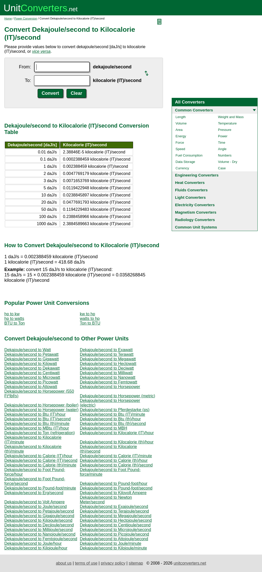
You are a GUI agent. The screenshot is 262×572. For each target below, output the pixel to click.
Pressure (224, 130)
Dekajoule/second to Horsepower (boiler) (41, 405)
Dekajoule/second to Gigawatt (31, 359)
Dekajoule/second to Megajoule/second (115, 516)
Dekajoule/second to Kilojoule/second (38, 520)
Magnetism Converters (195, 212)
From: (25, 66)
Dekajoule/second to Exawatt (106, 350)
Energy (181, 136)
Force (180, 142)
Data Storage (185, 162)
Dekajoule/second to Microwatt (32, 377)
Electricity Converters (195, 205)
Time (221, 142)
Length (181, 117)
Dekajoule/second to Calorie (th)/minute (40, 465)
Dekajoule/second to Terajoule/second (114, 511)
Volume (181, 123)
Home (8, 18)
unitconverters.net (189, 563)
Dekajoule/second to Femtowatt (108, 382)
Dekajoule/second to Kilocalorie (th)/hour (117, 442)
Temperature (227, 123)
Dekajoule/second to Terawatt (107, 354)
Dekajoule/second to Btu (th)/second (113, 423)
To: (28, 80)
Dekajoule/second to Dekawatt (32, 368)
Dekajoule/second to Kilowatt (30, 363)
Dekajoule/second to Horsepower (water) (41, 410)
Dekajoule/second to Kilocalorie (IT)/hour (117, 433)
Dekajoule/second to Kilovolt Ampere (113, 493)
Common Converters (194, 110)
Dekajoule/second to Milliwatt (106, 373)
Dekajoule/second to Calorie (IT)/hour (38, 456)
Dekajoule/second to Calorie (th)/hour (114, 460)
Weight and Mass (231, 117)
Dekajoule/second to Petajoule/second (39, 511)
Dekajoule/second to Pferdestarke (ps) (114, 410)
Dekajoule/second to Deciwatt (107, 368)
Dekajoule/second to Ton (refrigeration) (39, 433)
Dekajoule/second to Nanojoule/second (39, 534)
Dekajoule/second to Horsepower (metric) (117, 396)
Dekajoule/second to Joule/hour (33, 543)
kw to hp (87, 314)
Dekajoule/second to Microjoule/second (115, 529)
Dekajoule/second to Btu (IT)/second (37, 419)
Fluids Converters (191, 190)
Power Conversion (25, 18)
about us (63, 563)
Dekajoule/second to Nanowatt (107, 377)
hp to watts (14, 318)
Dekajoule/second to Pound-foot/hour (113, 483)
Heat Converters (190, 182)
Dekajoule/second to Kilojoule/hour (35, 548)
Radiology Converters (195, 219)
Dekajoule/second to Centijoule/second (115, 525)
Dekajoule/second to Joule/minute (110, 543)
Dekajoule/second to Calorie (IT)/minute (116, 456)
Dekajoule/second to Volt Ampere (34, 502)
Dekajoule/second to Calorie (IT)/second (40, 460)
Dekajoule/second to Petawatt (31, 354)
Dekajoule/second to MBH (103, 428)
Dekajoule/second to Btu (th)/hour (110, 419)
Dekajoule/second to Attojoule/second (114, 539)
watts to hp (90, 318)
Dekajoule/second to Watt (27, 350)
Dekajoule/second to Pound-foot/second (116, 488)
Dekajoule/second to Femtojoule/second (40, 539)
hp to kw (12, 314)
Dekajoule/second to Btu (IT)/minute (112, 414)
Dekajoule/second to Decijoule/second (39, 525)
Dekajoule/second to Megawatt (108, 359)
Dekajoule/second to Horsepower (110, 386)
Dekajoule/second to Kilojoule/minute (113, 548)
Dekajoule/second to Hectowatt (108, 363)
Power (222, 136)
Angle (222, 149)
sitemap (136, 563)
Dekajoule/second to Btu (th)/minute (36, 423)
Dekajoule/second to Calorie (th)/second (116, 465)
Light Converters (190, 197)
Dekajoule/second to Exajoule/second (114, 506)
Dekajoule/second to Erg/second (33, 493)
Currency (182, 168)
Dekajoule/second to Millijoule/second (38, 529)
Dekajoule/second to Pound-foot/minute (40, 488)
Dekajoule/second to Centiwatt (32, 373)
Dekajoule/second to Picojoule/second (114, 534)
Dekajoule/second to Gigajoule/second (39, 516)
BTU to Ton (14, 323)
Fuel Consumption (189, 155)
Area (179, 130)
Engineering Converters (197, 175)
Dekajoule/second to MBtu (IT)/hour (36, 428)
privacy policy (113, 563)
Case (222, 168)
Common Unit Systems (196, 227)
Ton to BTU (90, 323)
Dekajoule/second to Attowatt (30, 386)
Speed (180, 149)
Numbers (225, 155)
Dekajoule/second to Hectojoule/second (116, 520)
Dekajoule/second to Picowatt (31, 382)
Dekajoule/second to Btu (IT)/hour (35, 414)
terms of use (86, 563)
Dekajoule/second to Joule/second (35, 506)
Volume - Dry (227, 162)
